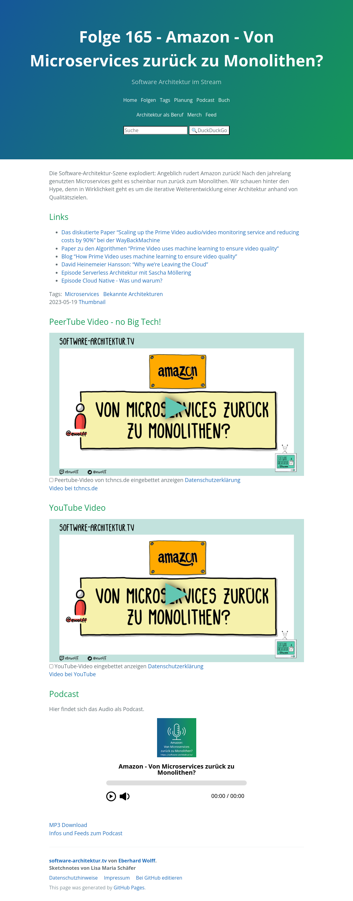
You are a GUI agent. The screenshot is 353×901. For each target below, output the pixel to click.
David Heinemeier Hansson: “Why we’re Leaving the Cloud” (135, 264)
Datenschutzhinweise (73, 877)
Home (130, 100)
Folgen (148, 100)
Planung (183, 100)
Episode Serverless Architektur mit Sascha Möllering (126, 272)
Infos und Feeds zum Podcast (85, 833)
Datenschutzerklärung (212, 480)
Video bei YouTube (72, 674)
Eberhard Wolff (136, 860)
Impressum (117, 877)
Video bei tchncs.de (73, 488)
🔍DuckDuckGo (209, 130)
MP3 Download (68, 825)
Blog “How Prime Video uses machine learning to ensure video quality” (149, 256)
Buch (224, 100)
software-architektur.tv (78, 860)
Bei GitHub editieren (159, 877)
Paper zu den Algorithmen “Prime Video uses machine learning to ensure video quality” (170, 248)
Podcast (206, 100)
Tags (165, 100)
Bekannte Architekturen (133, 294)
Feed (210, 114)
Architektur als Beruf (160, 114)
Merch (194, 114)
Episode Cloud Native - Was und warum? (112, 280)
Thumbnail (92, 302)
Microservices (82, 294)
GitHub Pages (129, 887)
